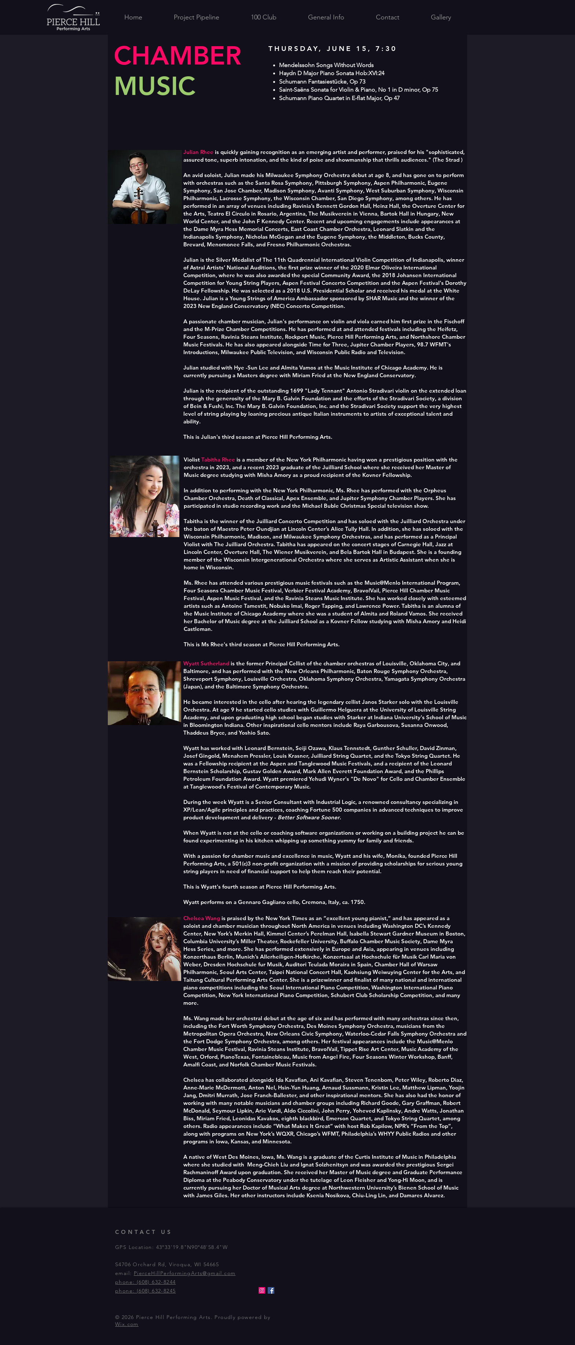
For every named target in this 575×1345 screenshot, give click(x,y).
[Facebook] (271, 1290)
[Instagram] (262, 1290)
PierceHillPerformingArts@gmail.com (185, 1273)
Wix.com (127, 1324)
